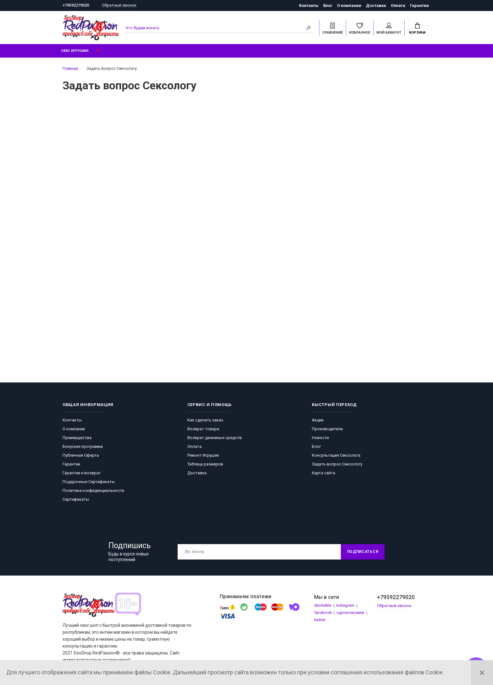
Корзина (417, 29)
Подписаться (362, 552)
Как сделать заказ (205, 420)
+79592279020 (76, 5)
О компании (349, 5)
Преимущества (77, 438)
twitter (319, 620)
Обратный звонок (119, 5)
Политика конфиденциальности (93, 490)
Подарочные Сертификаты (89, 482)
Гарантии (419, 5)
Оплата (398, 5)
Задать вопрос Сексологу (337, 464)
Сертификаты (76, 499)
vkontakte (323, 606)
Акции (318, 420)
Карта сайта (323, 473)
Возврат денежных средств (214, 438)
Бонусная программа (83, 446)
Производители (327, 429)
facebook (323, 613)
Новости (320, 438)
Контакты (309, 5)
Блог (327, 5)
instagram (346, 606)
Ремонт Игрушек (203, 455)
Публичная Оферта (81, 455)
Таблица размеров (205, 464)
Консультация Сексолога (336, 455)
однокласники (350, 613)
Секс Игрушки (74, 51)
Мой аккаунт (388, 29)
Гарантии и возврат (82, 473)
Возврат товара (203, 429)
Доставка (376, 5)
